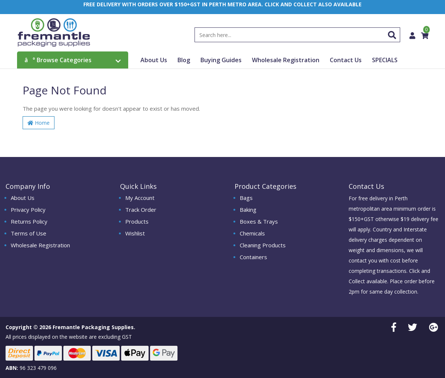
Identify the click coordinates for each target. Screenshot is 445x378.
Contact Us (346, 60)
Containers (253, 257)
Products (137, 221)
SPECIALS (385, 60)
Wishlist (135, 233)
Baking (248, 209)
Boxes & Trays (259, 221)
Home (38, 122)
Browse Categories (72, 60)
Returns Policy (29, 221)
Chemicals (252, 233)
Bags (246, 197)
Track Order (140, 209)
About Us (153, 60)
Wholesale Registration (285, 60)
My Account (140, 197)
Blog (183, 60)
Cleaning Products (263, 245)
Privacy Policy (28, 209)
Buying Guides (221, 60)
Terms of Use (28, 233)
